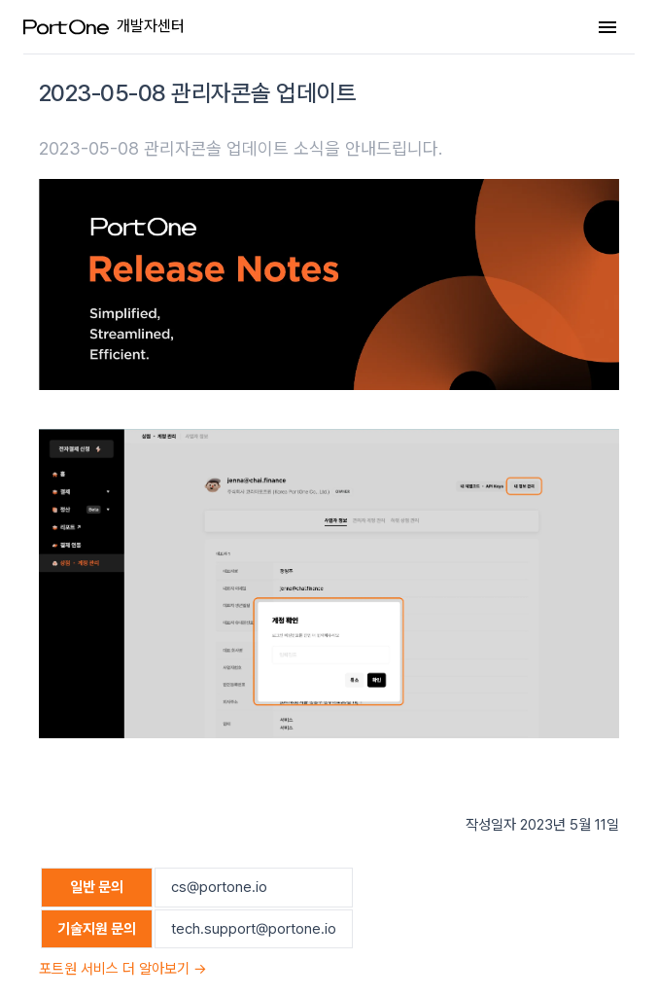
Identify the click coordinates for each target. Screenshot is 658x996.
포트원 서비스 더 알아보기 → (123, 969)
